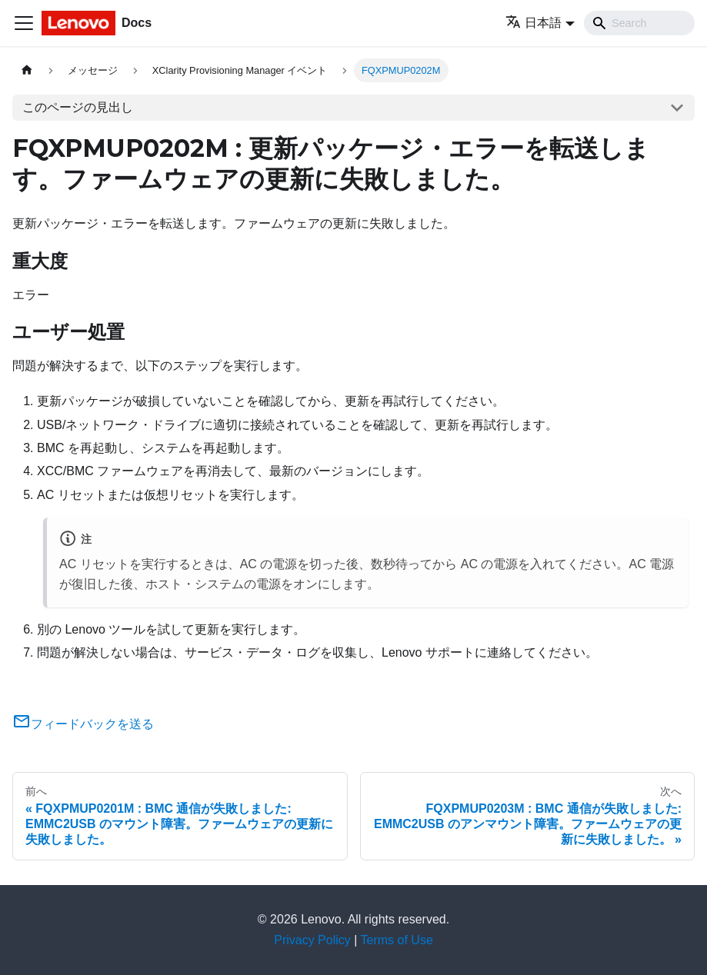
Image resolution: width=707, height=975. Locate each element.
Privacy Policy (312, 940)
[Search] (639, 23)
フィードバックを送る (83, 723)
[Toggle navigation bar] (23, 23)
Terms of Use (397, 940)
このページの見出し (77, 107)
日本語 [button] (533, 22)
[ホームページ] (27, 70)
